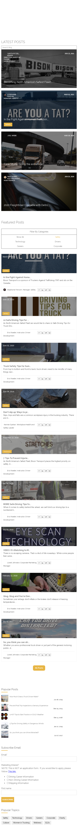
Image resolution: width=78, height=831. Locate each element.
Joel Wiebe (12, 121)
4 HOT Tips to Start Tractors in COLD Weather (27, 700)
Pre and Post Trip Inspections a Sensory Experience (29, 691)
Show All (20, 222)
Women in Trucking (21, 808)
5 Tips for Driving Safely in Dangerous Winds (27, 708)
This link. (12, 756)
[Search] (39, 32)
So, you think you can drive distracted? (24, 717)
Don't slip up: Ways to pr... (16, 397)
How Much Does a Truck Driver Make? (24, 682)
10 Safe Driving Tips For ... (16, 305)
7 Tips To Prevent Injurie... (16, 443)
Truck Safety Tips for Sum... (17, 351)
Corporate (58, 231)
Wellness (7, 436)
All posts (39, 653)
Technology (20, 227)
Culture (6, 808)
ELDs (47, 808)
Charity (62, 803)
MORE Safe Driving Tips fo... (17, 489)
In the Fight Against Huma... (17, 262)
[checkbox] (39, 765)
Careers (20, 231)
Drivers (58, 227)
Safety (8, 109)
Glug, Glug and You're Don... (17, 581)
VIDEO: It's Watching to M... (16, 535)
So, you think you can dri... (16, 627)
